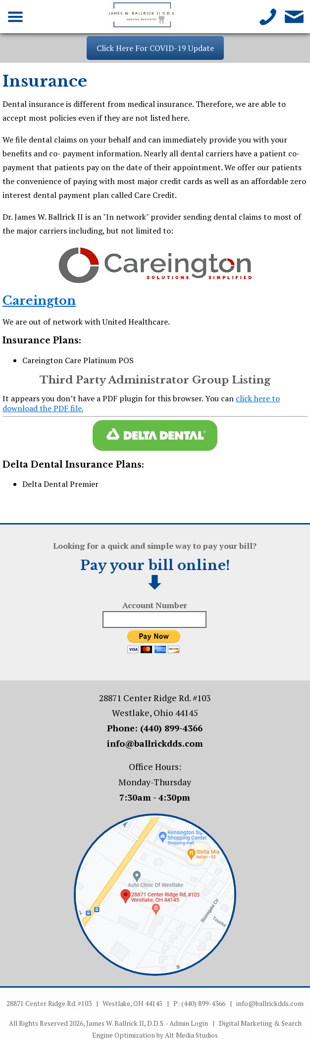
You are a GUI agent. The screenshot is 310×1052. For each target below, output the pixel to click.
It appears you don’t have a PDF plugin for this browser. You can (141, 403)
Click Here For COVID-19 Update (155, 48)
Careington (39, 300)
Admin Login (188, 1023)
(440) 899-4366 (171, 728)
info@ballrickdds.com (155, 743)
